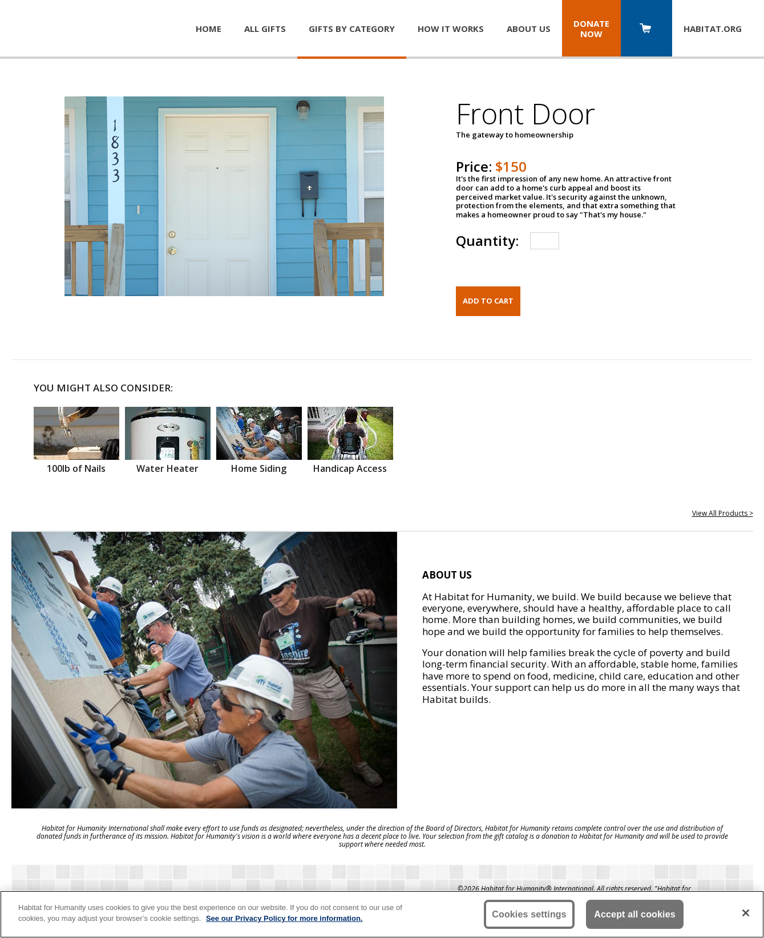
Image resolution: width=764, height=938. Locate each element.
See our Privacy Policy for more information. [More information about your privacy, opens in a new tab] (284, 918)
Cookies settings (529, 914)
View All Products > (722, 513)
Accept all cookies (635, 914)
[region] (382, 914)
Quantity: (487, 240)
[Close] (745, 912)
